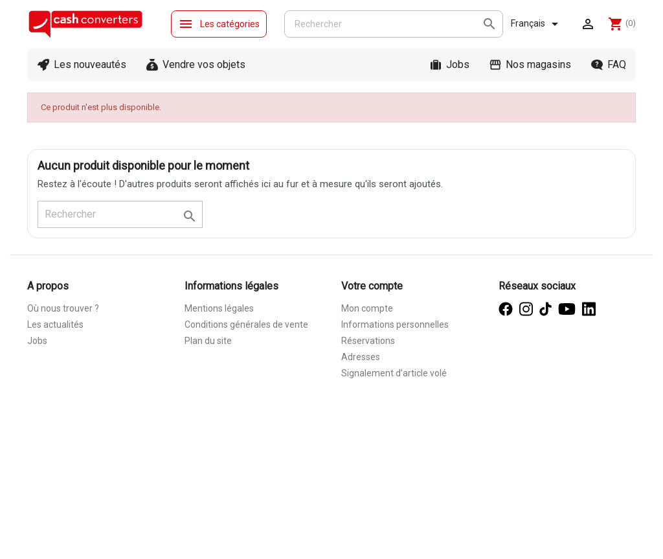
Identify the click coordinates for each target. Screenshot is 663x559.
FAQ (616, 64)
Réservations (368, 341)
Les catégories (219, 24)
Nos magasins (538, 64)
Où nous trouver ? (63, 308)
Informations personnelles (395, 324)
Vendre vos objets (204, 64)
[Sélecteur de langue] (537, 24)
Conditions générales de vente (246, 324)
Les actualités (55, 324)
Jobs (457, 64)
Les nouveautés (90, 64)
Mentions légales (219, 308)
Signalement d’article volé (394, 373)
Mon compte (367, 308)
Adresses (360, 357)
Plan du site (208, 341)
